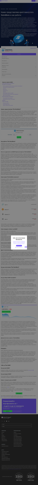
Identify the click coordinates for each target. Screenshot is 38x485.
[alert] (19, 242)
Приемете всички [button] (19, 245)
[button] (19, 247)
